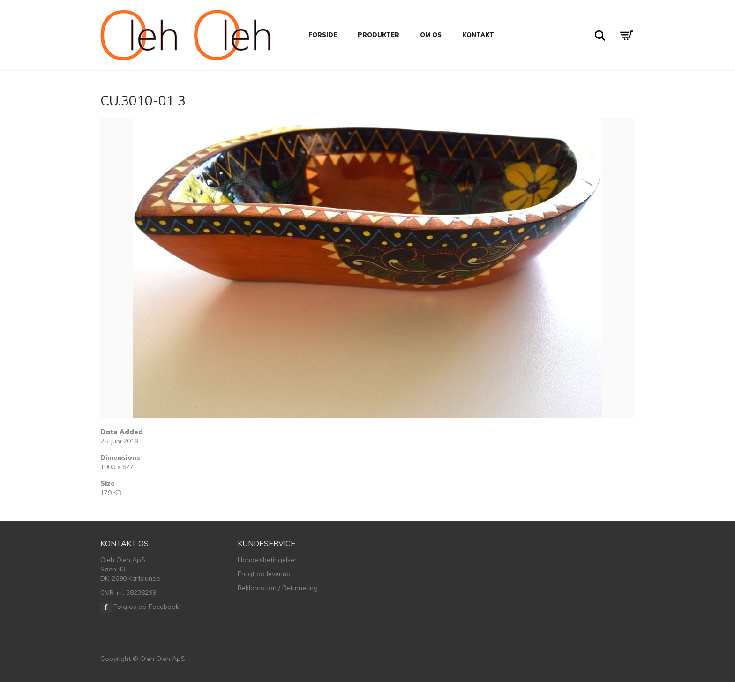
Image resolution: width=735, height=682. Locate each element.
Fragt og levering (264, 574)
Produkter (378, 34)
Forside (322, 34)
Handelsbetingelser (267, 559)
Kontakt (478, 34)
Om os (431, 34)
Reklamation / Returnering (278, 588)
